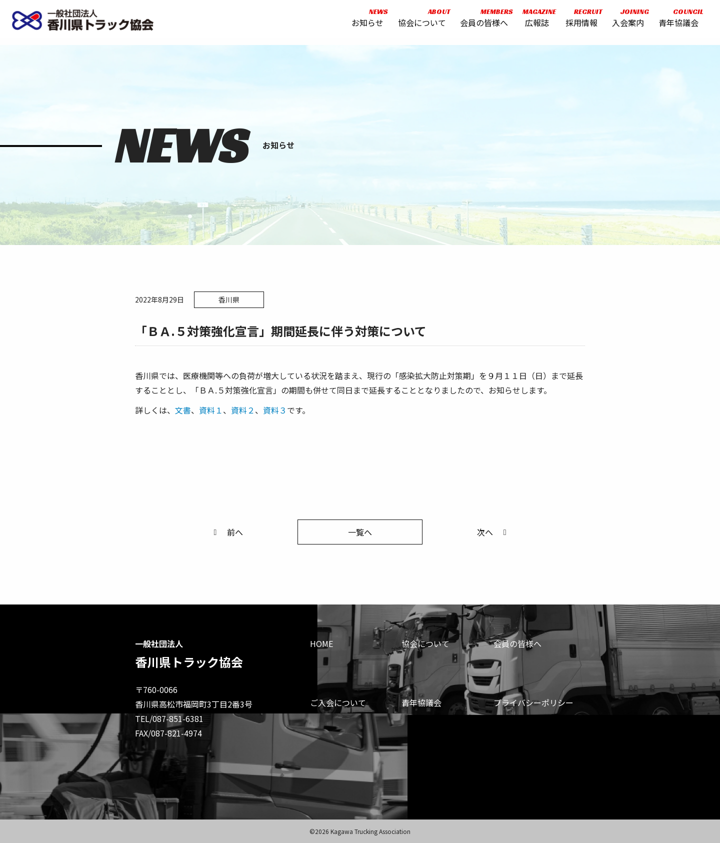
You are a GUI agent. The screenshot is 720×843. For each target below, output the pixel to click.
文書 (183, 410)
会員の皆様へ (482, 21)
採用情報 (579, 21)
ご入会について (338, 702)
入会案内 (625, 21)
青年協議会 (676, 21)
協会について (419, 21)
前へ (226, 532)
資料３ (275, 410)
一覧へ (360, 532)
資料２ (243, 410)
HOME (321, 644)
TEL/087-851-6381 (169, 718)
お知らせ (364, 21)
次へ (493, 532)
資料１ (211, 410)
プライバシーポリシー (534, 702)
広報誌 (534, 21)
